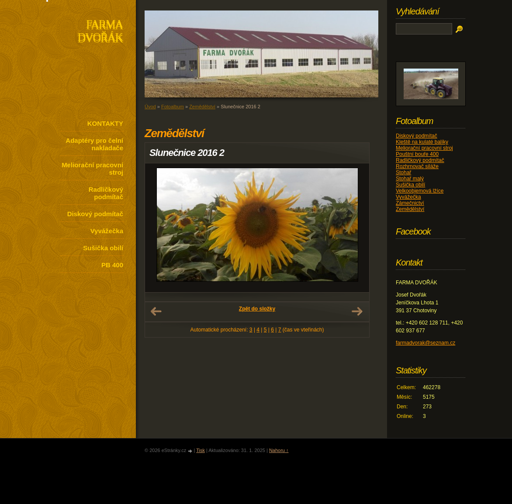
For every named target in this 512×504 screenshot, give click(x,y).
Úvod (150, 106)
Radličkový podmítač (106, 193)
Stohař (403, 172)
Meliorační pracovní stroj (92, 168)
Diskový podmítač (95, 213)
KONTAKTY (105, 123)
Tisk (200, 450)
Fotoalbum (172, 106)
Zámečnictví (410, 203)
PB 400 (112, 265)
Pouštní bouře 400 (417, 154)
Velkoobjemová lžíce (419, 191)
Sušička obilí (103, 248)
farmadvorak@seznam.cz (425, 343)
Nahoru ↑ (279, 450)
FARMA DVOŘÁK (100, 32)
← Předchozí (156, 311)
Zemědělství (202, 106)
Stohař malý (410, 179)
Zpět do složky (257, 309)
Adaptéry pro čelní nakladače (94, 144)
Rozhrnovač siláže (417, 166)
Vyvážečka (106, 231)
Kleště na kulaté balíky (422, 142)
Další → (356, 311)
